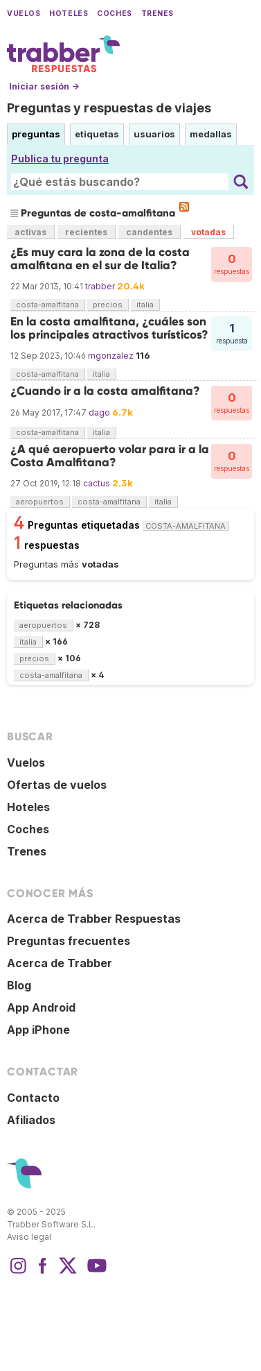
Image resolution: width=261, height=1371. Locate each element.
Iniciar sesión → (44, 86)
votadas (208, 232)
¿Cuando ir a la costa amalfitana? (105, 391)
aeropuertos (40, 501)
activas (30, 232)
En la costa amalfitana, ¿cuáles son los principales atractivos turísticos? (109, 327)
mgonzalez (111, 355)
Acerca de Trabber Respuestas (94, 919)
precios (108, 304)
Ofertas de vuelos (57, 785)
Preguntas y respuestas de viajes (109, 108)
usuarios (154, 133)
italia (145, 304)
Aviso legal (29, 1237)
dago (99, 412)
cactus (96, 483)
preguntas (36, 133)
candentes (149, 232)
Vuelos (23, 13)
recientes (86, 232)
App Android (41, 1007)
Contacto (33, 1098)
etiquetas (97, 133)
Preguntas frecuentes (68, 941)
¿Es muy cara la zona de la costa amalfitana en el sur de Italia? (100, 258)
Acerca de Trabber (59, 963)
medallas (211, 133)
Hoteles (68, 13)
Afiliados (31, 1120)
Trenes (157, 13)
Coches (114, 13)
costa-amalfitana (47, 304)
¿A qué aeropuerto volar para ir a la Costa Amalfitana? (109, 455)
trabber (100, 286)
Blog (19, 985)
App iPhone (38, 1030)
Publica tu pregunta (60, 158)
